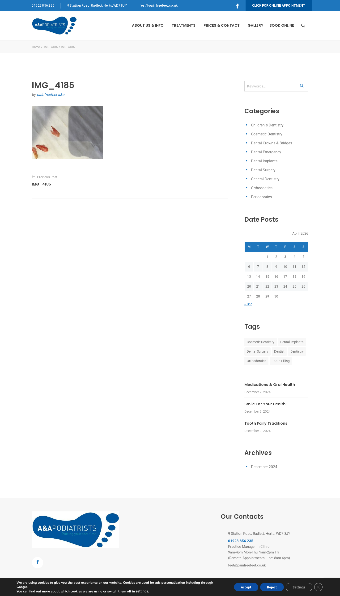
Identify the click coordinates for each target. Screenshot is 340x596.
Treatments (184, 25)
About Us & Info (148, 25)
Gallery (255, 25)
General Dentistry (265, 179)
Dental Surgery (263, 170)
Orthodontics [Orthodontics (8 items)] (256, 361)
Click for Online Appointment (278, 5)
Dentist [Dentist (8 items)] (279, 351)
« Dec (248, 304)
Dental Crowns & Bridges (271, 143)
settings (142, 591)
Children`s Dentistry (267, 125)
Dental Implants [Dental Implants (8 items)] (291, 342)
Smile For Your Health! (265, 404)
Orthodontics (261, 188)
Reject (271, 587)
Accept (245, 587)
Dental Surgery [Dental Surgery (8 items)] (257, 351)
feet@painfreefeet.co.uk (159, 5)
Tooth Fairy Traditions (265, 423)
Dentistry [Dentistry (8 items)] (297, 351)
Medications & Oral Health (269, 384)
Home (36, 47)
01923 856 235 (43, 5)
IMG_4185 (51, 47)
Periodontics (261, 197)
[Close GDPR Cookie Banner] (318, 587)
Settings (298, 587)
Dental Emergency (266, 152)
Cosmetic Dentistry (266, 134)
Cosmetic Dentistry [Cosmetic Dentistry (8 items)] (260, 342)
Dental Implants (264, 161)
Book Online (281, 25)
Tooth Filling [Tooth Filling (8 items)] (281, 361)
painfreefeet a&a (50, 94)
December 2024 (264, 467)
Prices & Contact (222, 25)
